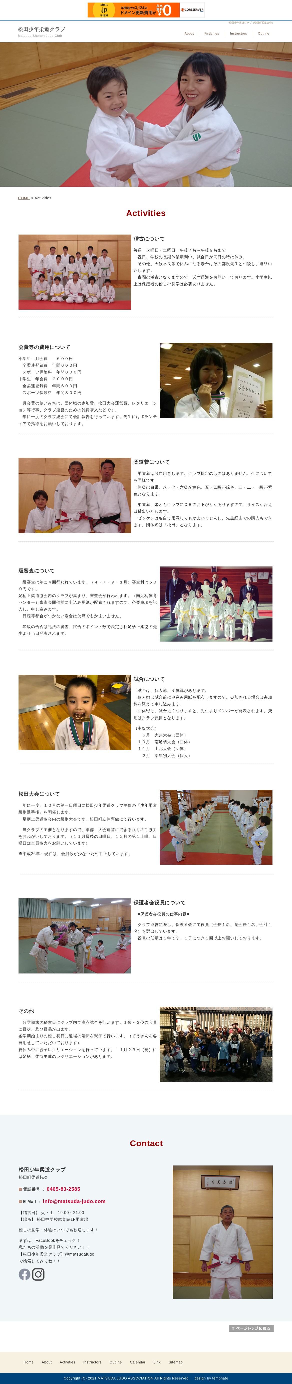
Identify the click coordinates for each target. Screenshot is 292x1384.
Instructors (238, 33)
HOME (24, 198)
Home (29, 1362)
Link (157, 1362)
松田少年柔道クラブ (41, 29)
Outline (263, 33)
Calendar (137, 1362)
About (189, 33)
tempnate (220, 1378)
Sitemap (176, 1362)
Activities (212, 33)
